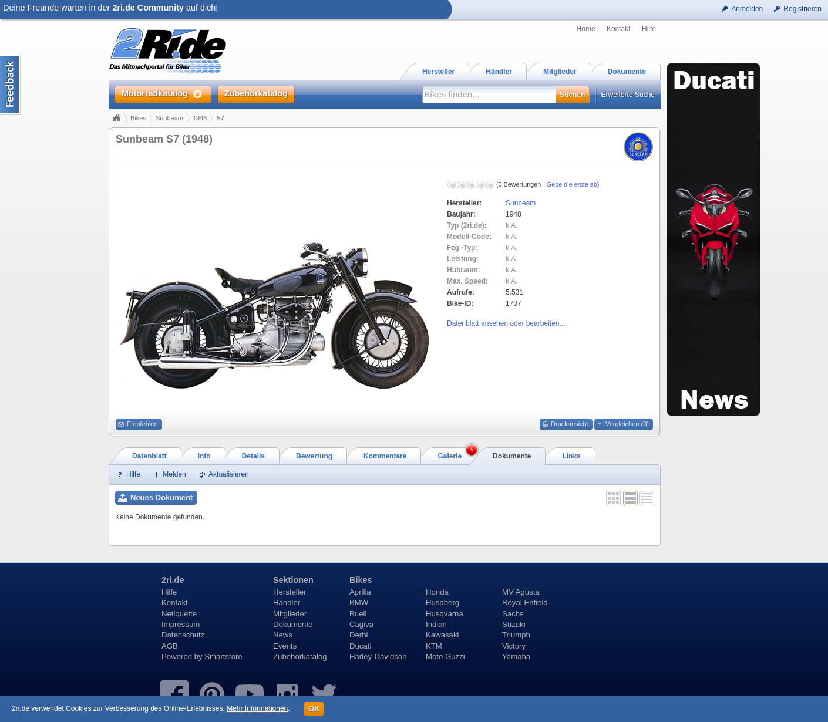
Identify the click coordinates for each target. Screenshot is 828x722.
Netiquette (179, 613)
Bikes (138, 118)
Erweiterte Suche (628, 94)
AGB (169, 646)
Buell (357, 613)
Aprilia (360, 592)
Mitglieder (290, 613)
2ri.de (172, 580)
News (282, 634)
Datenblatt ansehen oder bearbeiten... (506, 323)
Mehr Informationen (257, 708)
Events (285, 646)
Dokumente (292, 624)
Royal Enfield (525, 602)
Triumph (516, 634)
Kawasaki (442, 634)
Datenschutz (182, 634)
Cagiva (361, 624)
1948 (200, 118)
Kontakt (619, 29)
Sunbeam (169, 118)
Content (10, 85)
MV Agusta (521, 592)
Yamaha (516, 656)
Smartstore (223, 656)
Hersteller (289, 592)
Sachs (513, 613)
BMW (358, 602)
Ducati (360, 646)
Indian (436, 624)
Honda (437, 592)
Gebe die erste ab (572, 184)
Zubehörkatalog (300, 656)
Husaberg (442, 602)
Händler (286, 602)
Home (586, 29)
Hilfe (649, 29)
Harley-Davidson (377, 656)
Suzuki (514, 624)
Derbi (358, 634)
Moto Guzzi (445, 656)
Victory (514, 646)
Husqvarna (444, 613)
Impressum (180, 624)
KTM (434, 646)
